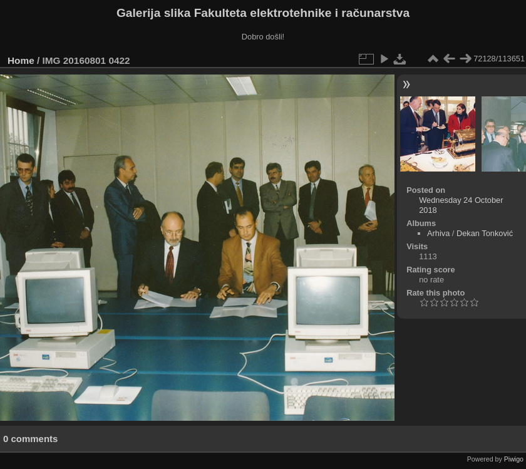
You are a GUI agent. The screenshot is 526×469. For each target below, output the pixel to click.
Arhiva (438, 233)
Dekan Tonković (484, 233)
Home (21, 60)
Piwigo (513, 459)
